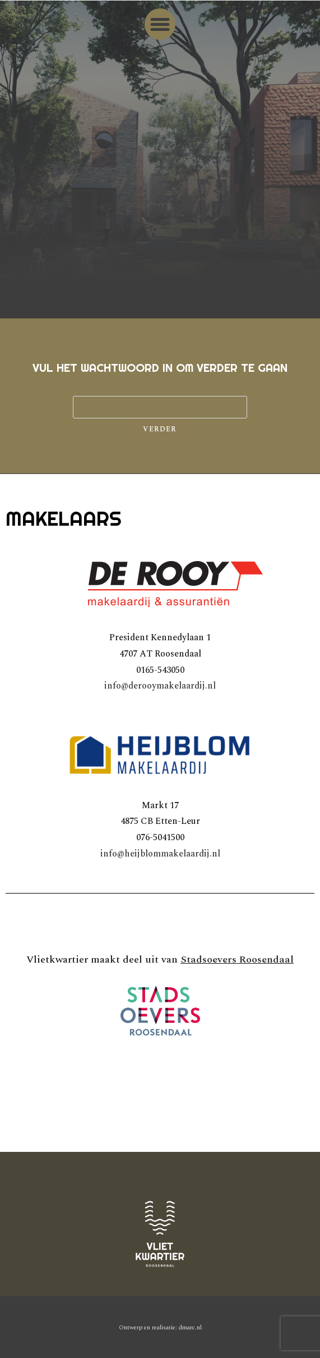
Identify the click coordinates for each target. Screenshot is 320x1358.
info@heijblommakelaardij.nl (160, 853)
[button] (160, 24)
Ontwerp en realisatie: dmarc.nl (160, 1327)
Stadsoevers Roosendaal (237, 959)
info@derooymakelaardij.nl (160, 685)
